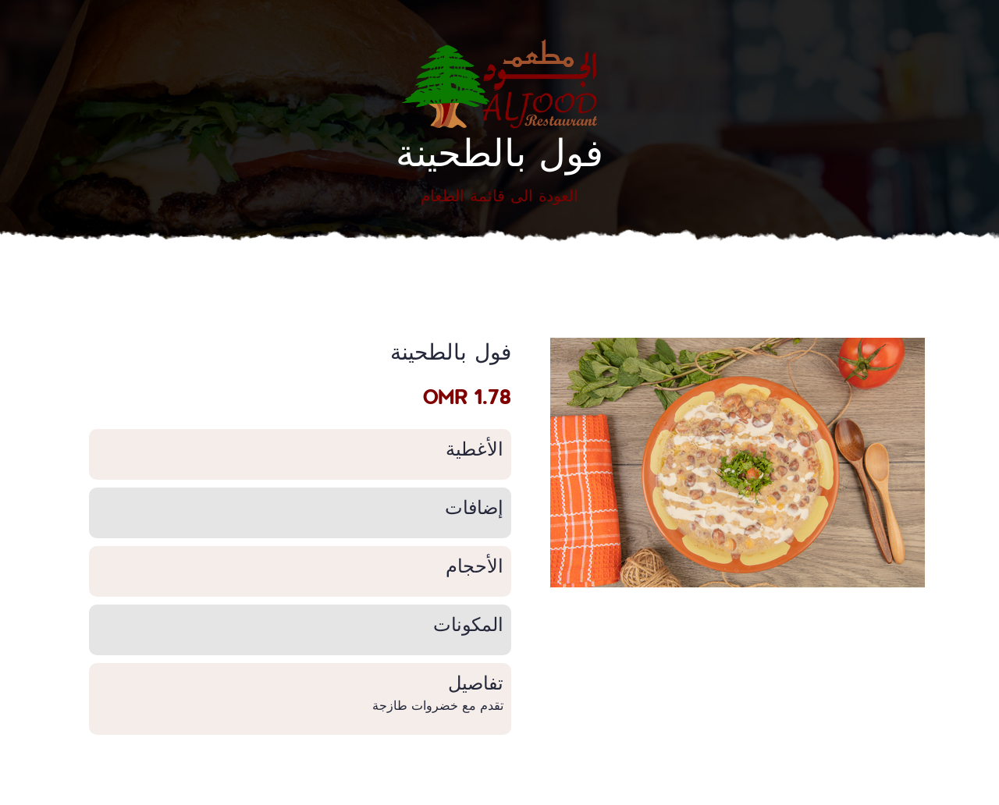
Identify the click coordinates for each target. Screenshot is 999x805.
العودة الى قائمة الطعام (499, 195)
